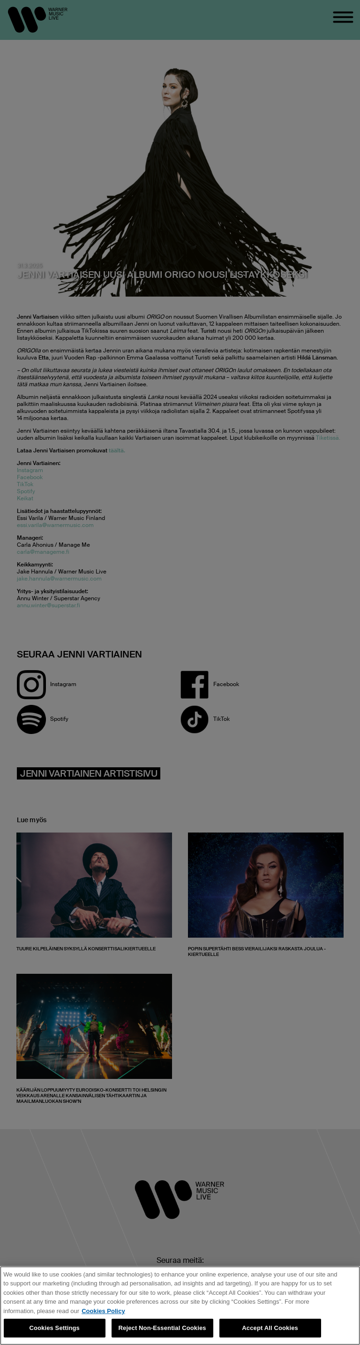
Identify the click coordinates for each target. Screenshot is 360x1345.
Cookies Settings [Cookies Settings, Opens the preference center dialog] (54, 1327)
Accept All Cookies (270, 1327)
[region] (180, 1305)
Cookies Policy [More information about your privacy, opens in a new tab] (103, 1310)
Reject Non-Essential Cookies (162, 1327)
